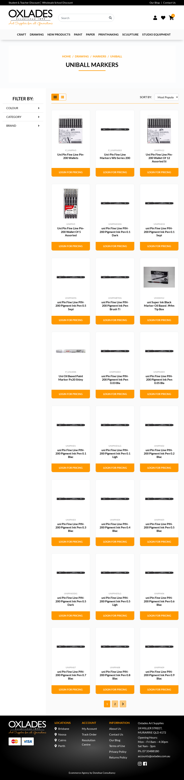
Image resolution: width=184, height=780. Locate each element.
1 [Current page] (107, 704)
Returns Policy (118, 757)
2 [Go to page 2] (115, 704)
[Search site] (110, 18)
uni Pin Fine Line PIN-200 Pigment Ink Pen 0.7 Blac (70, 675)
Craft (21, 34)
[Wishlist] (163, 18)
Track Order (89, 734)
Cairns (62, 740)
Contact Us (169, 2)
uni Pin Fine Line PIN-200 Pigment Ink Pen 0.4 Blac (115, 527)
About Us (115, 728)
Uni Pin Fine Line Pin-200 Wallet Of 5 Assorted (70, 231)
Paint (78, 34)
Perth (61, 746)
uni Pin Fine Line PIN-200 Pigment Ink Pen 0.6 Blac (159, 601)
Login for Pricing (71, 172)
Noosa (62, 734)
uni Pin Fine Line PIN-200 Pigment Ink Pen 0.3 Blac (70, 527)
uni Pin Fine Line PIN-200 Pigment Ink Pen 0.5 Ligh (115, 601)
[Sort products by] (167, 97)
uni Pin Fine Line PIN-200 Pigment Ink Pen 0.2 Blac (159, 453)
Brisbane (63, 728)
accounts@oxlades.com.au (154, 756)
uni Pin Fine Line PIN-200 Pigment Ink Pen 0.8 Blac (115, 675)
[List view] (62, 97)
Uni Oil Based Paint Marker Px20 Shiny (70, 377)
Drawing (37, 34)
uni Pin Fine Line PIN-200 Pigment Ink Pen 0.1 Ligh (115, 453)
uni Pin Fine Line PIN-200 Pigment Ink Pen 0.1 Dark (115, 231)
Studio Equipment (156, 34)
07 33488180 (150, 751)
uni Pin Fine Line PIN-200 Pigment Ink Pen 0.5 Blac (159, 527)
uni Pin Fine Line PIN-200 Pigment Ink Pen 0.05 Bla (159, 379)
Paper (90, 34)
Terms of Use (117, 746)
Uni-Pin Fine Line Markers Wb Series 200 (115, 156)
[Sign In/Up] (155, 18)
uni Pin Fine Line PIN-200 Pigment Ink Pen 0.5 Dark (70, 601)
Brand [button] (11, 125)
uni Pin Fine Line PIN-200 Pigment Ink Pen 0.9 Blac (159, 675)
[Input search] (86, 18)
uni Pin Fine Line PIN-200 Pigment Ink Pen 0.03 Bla (115, 379)
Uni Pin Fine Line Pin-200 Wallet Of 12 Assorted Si (159, 158)
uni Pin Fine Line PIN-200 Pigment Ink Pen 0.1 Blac (70, 453)
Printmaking (108, 34)
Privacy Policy (117, 751)
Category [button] (13, 116)
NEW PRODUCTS (58, 34)
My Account (89, 728)
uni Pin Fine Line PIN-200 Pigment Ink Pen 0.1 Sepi (159, 231)
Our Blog (155, 2)
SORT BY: (146, 97)
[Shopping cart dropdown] (171, 18)
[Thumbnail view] (55, 97)
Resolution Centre (88, 742)
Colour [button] (12, 108)
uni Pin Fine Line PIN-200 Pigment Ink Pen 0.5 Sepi (70, 305)
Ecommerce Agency (79, 772)
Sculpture (130, 34)
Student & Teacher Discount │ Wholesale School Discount (41, 2)
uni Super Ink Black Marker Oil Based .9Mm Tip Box (159, 305)
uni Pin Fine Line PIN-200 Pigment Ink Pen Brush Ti (115, 305)
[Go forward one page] (123, 704)
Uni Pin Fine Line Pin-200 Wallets (70, 156)
